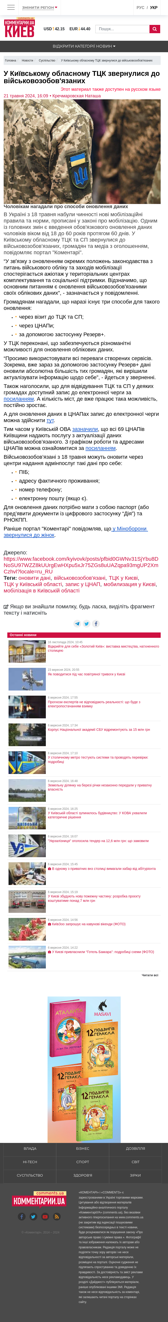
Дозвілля (135, 1148)
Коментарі (33, 1232)
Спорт (82, 1162)
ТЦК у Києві (123, 578)
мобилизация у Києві (130, 584)
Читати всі (150, 975)
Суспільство (30, 1175)
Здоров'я (82, 1175)
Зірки (135, 1175)
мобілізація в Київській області (41, 591)
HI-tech (30, 1162)
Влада (30, 1148)
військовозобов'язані (79, 578)
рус (140, 8)
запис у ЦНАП (82, 584)
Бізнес (82, 1148)
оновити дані (34, 578)
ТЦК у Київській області (33, 584)
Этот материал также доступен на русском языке (111, 89)
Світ (135, 1162)
